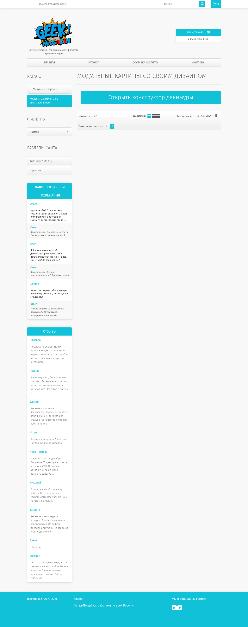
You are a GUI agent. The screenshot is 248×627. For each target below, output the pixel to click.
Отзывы (50, 331)
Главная (49, 62)
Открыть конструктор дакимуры (150, 97)
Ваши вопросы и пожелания (50, 191)
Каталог (93, 62)
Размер (51, 132)
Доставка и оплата (145, 62)
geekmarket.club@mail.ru (53, 4)
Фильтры (36, 119)
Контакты (197, 62)
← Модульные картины (44, 89)
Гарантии (35, 170)
